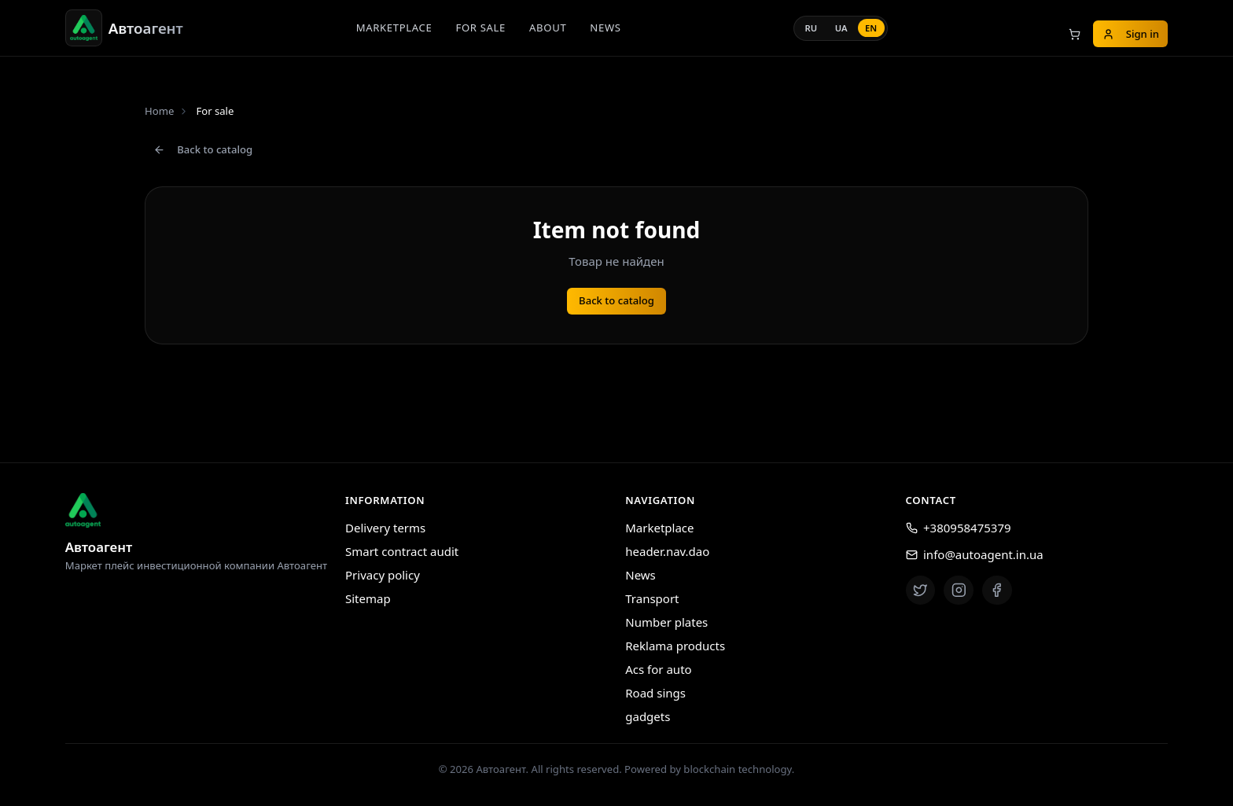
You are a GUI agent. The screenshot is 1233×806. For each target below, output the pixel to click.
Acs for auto (658, 669)
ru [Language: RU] (811, 28)
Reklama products (675, 645)
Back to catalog (202, 149)
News (605, 27)
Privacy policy (382, 575)
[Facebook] (997, 590)
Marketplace (394, 27)
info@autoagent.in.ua (974, 554)
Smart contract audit (401, 551)
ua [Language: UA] (841, 28)
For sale (480, 27)
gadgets (647, 716)
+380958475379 (958, 527)
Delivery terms (385, 527)
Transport (652, 598)
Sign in (1130, 34)
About (547, 27)
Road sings (655, 693)
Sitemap (368, 598)
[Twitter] (921, 590)
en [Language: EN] (871, 28)
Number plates (666, 622)
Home (159, 111)
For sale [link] (215, 111)
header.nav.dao (667, 551)
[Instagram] (959, 590)
